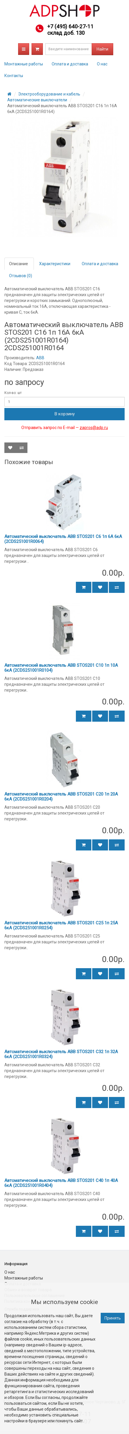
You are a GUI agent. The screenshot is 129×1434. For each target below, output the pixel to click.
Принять (112, 1318)
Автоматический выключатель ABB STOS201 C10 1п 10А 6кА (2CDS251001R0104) (61, 668)
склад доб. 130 (66, 33)
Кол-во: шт (13, 393)
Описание (18, 263)
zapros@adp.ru (94, 427)
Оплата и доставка (70, 64)
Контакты (13, 75)
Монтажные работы (23, 64)
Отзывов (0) (20, 275)
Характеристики (54, 263)
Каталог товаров (23, 49)
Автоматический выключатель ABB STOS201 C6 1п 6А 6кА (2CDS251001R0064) (63, 539)
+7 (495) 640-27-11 (70, 26)
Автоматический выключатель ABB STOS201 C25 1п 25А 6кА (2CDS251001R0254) (61, 925)
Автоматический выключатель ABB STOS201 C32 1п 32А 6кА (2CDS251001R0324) (61, 1054)
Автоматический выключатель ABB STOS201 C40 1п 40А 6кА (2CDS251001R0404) (61, 1183)
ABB (40, 357)
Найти (102, 49)
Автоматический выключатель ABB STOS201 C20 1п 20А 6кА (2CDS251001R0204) (61, 796)
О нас (102, 64)
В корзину (65, 413)
